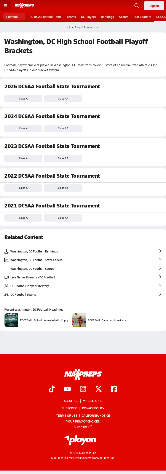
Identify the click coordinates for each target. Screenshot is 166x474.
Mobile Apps (92, 400)
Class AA (63, 98)
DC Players (88, 16)
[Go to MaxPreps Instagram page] (83, 389)
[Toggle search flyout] (136, 5)
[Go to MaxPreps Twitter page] (98, 389)
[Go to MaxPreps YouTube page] (67, 389)
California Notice (96, 415)
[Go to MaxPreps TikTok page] (51, 389)
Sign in (154, 5)
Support (83, 427)
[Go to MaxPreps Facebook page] (114, 389)
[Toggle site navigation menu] (5, 5)
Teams (71, 16)
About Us (71, 400)
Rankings (107, 16)
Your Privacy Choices (83, 421)
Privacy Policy (93, 408)
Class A (23, 98)
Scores (123, 16)
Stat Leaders (142, 16)
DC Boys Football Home (46, 16)
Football (14, 16)
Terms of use (66, 415)
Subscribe (70, 408)
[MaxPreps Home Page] (68, 27)
